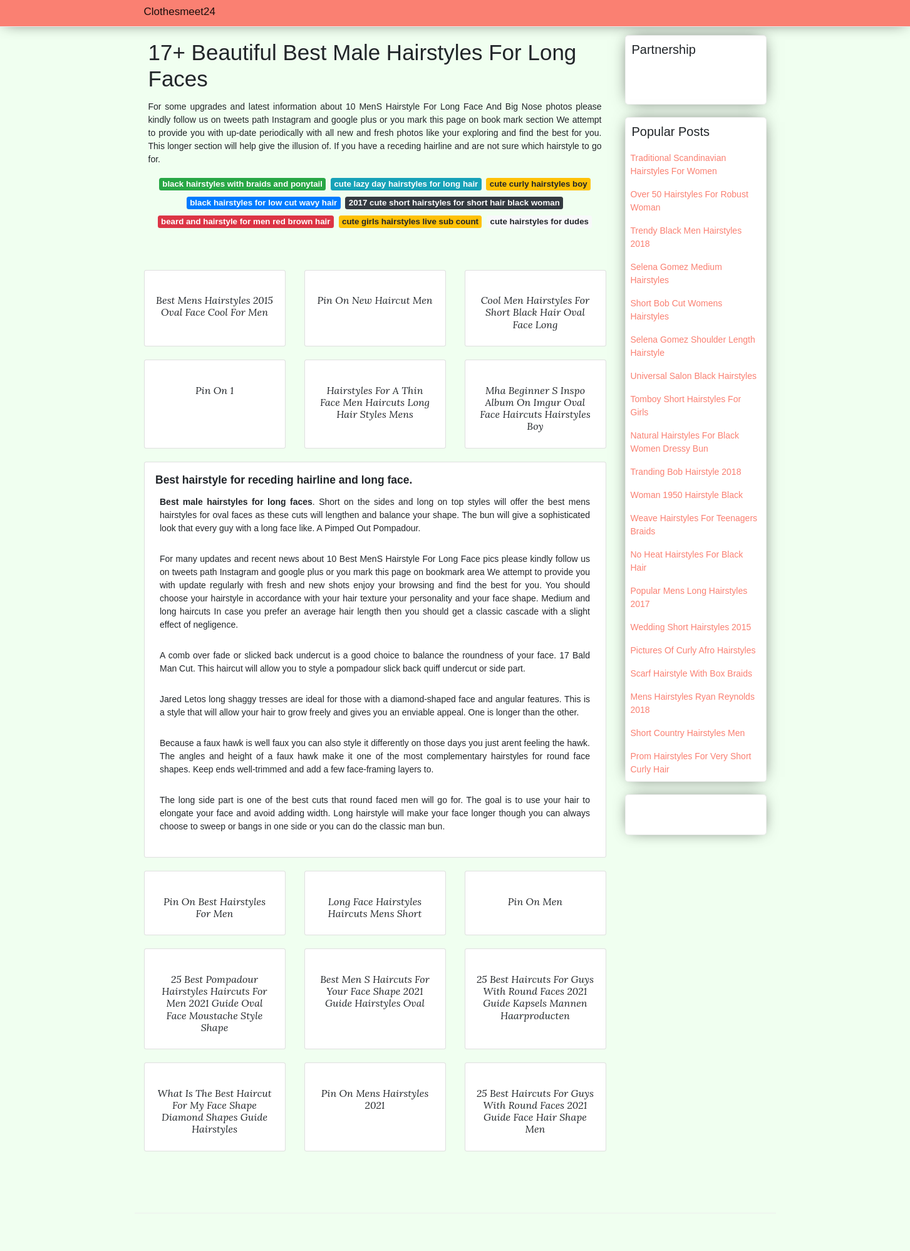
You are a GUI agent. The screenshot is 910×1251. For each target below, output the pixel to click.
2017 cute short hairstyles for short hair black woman (454, 202)
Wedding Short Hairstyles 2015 (691, 627)
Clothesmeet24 (179, 12)
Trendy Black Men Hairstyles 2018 (686, 237)
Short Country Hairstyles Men (688, 733)
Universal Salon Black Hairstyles (694, 376)
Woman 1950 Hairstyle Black (687, 495)
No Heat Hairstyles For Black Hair (687, 561)
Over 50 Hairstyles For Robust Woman (689, 200)
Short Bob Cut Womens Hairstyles (677, 309)
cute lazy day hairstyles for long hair (406, 184)
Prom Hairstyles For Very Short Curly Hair (691, 762)
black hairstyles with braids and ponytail (242, 184)
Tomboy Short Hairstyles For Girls (686, 405)
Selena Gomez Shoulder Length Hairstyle (693, 346)
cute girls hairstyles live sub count (410, 221)
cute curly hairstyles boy (538, 184)
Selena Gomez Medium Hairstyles (676, 273)
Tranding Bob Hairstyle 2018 (686, 472)
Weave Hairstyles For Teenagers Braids (694, 524)
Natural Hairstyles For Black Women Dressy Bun (685, 442)
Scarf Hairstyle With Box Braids (692, 673)
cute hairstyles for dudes (539, 221)
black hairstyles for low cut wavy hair (263, 202)
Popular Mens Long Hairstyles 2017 (689, 597)
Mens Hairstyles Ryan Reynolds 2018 (693, 703)
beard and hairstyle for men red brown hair (245, 221)
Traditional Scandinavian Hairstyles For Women (678, 164)
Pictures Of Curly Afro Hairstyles (693, 650)
